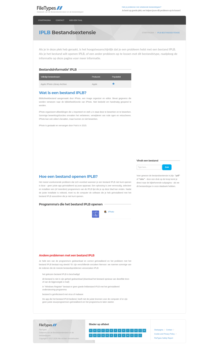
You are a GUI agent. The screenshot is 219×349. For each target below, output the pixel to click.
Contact (60, 20)
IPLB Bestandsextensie (168, 33)
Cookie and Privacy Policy (164, 334)
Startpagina (44, 20)
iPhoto (111, 212)
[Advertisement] (85, 150)
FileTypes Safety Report (163, 338)
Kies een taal (75, 20)
